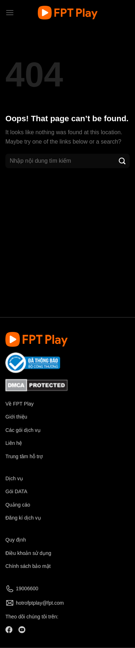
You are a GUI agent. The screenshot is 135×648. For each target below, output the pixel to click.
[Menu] (9, 12)
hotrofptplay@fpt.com (40, 603)
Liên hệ (13, 443)
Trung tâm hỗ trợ (24, 456)
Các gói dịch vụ (23, 430)
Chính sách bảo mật (28, 566)
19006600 (27, 588)
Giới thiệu (16, 417)
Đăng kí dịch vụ (23, 518)
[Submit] (122, 161)
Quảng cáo (17, 505)
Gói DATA (16, 491)
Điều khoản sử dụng (28, 553)
